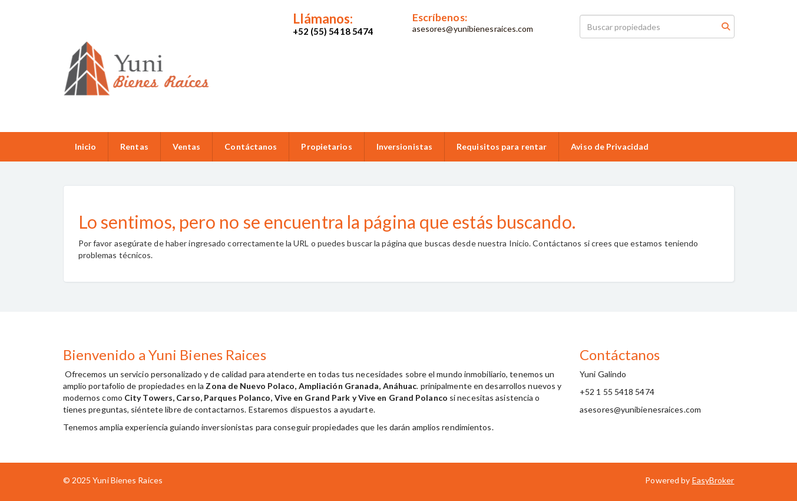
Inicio (86, 146)
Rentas (134, 146)
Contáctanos (250, 146)
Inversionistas (404, 146)
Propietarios (326, 146)
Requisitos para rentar (502, 146)
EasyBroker (713, 480)
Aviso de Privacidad (610, 146)
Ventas (187, 146)
